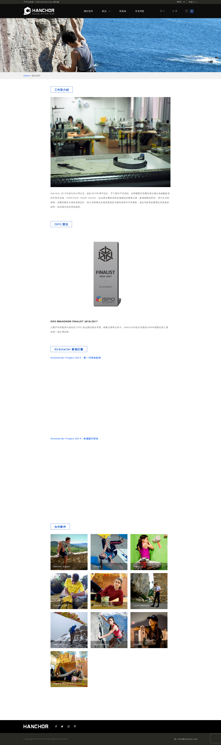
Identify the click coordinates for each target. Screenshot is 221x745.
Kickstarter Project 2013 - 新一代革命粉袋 (76, 358)
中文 (191, 2)
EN (196, 2)
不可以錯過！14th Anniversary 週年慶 (41, 2)
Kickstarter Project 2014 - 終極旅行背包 (74, 438)
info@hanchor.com (185, 739)
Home (27, 75)
